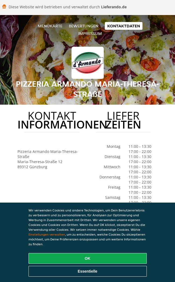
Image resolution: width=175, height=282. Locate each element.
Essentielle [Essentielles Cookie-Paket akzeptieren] (87, 271)
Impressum (90, 33)
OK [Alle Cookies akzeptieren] (87, 258)
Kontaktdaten (123, 26)
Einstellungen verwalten (46, 234)
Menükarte (50, 26)
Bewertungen (83, 26)
